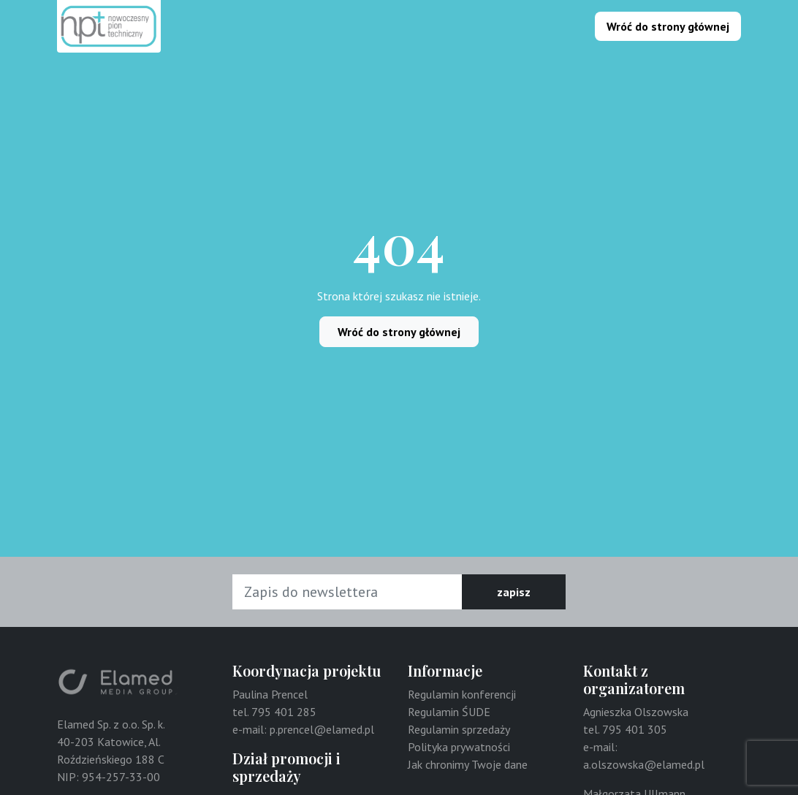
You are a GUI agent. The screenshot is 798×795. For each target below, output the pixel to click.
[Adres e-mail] (347, 591)
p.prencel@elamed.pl (322, 729)
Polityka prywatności (459, 746)
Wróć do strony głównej (668, 26)
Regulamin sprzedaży (459, 729)
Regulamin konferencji (462, 694)
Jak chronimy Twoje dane (468, 764)
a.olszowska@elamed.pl (643, 764)
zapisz (514, 592)
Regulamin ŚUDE (449, 711)
